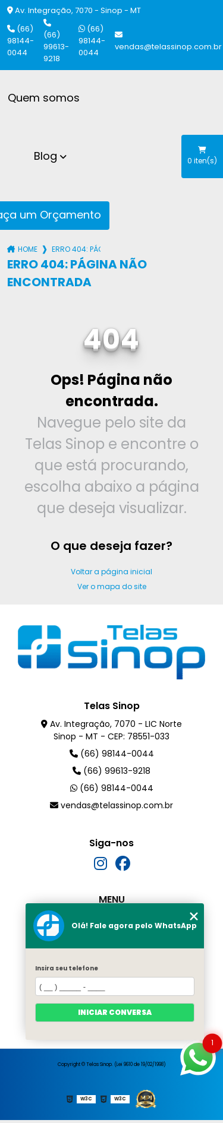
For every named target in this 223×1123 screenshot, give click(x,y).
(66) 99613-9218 (56, 41)
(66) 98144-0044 (20, 40)
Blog (45, 155)
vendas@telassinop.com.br (168, 41)
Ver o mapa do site (111, 586)
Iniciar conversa (115, 1012)
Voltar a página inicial (111, 572)
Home (27, 249)
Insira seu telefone (66, 968)
